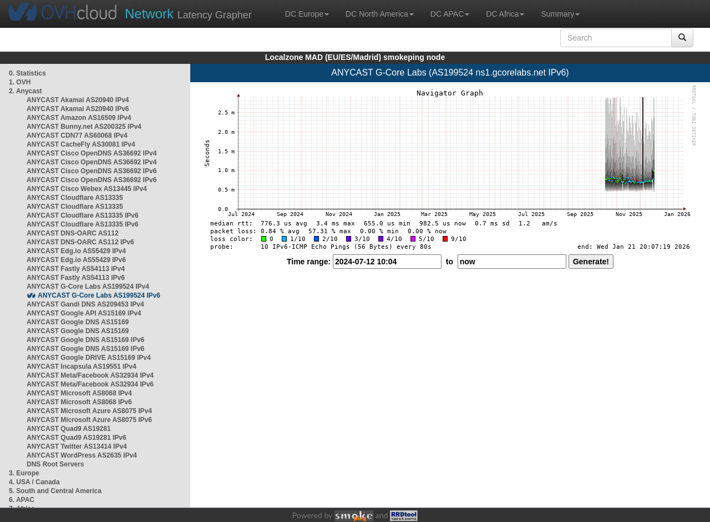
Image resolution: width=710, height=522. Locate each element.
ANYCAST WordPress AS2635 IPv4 (82, 455)
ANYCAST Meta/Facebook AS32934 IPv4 (90, 375)
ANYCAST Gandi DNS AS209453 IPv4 (85, 304)
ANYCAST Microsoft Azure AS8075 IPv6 (89, 420)
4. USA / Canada (34, 482)
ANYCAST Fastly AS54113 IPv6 (76, 278)
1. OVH (20, 82)
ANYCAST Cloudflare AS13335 (75, 198)
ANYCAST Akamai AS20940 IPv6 (78, 109)
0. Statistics (27, 73)
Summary (560, 13)
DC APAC (449, 13)
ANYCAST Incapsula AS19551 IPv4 (81, 366)
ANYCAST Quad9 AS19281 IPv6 (76, 437)
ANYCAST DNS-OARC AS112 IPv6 (80, 242)
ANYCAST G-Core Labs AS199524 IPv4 (88, 286)
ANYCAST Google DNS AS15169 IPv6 (85, 340)
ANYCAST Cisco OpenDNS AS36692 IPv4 (91, 153)
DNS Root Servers (55, 464)
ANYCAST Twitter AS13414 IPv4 (77, 446)
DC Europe (307, 13)
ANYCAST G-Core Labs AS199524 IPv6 (99, 295)
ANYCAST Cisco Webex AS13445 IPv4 (87, 189)
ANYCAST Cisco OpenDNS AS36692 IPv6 (91, 171)
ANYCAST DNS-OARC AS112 (73, 233)
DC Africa (505, 13)
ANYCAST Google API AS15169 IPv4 (84, 313)
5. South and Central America (55, 491)
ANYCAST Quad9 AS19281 (69, 429)
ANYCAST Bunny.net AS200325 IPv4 (84, 126)
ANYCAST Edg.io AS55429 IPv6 (76, 260)
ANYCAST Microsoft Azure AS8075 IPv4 (89, 411)
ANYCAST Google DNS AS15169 (78, 322)
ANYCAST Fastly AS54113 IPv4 (76, 269)
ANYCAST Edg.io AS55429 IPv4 (76, 251)
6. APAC (21, 500)
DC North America (380, 13)
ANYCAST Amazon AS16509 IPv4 (79, 118)
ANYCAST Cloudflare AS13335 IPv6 (83, 215)
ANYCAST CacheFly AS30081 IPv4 (81, 144)
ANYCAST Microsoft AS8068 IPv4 (79, 393)
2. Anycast (25, 91)
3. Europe (24, 473)
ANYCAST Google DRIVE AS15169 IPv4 (89, 358)
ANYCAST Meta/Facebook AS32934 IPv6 (90, 384)
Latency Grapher (188, 13)
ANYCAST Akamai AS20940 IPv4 (78, 100)
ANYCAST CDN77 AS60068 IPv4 (77, 135)
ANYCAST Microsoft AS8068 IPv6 (79, 402)
